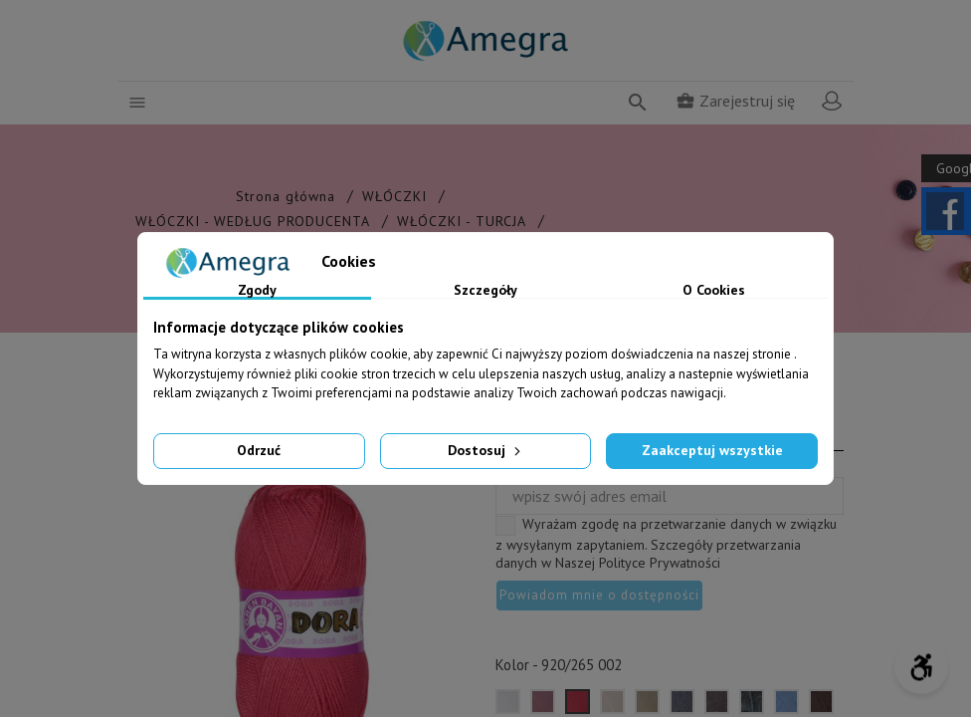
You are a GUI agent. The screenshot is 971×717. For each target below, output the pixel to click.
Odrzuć (259, 450)
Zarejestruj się (735, 101)
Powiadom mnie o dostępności (599, 595)
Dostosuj (486, 450)
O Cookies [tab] (713, 291)
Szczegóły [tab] (485, 291)
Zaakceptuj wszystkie (712, 450)
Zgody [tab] (257, 291)
